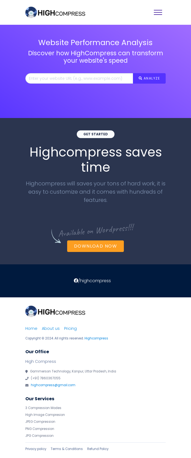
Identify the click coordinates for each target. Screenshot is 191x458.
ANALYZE (149, 78)
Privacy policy (35, 449)
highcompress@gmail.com (53, 385)
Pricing (70, 328)
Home (31, 328)
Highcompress (96, 338)
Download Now (95, 246)
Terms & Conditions (67, 449)
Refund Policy (97, 449)
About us (51, 328)
